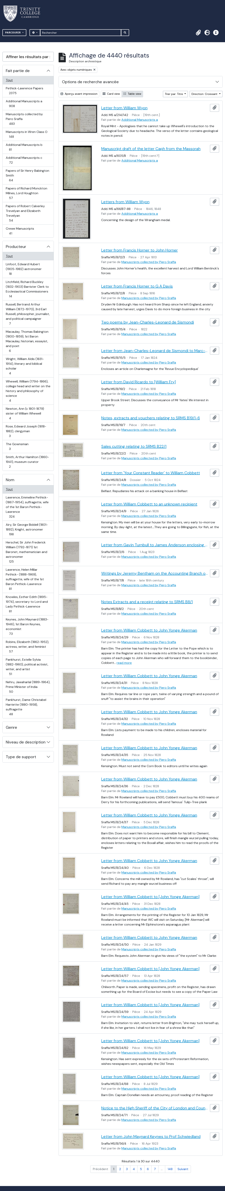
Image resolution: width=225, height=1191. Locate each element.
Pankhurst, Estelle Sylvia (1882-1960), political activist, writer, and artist (27, 666)
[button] (198, 32)
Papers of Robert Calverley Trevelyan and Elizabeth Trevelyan (25, 213)
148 (170, 1169)
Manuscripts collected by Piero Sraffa (24, 119)
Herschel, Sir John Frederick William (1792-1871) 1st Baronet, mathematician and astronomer (26, 552)
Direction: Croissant (205, 94)
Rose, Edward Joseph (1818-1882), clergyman (26, 431)
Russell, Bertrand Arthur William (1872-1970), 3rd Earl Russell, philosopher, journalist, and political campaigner (28, 314)
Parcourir (13, 32)
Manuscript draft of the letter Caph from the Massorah (150, 148)
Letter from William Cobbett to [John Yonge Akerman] (150, 896)
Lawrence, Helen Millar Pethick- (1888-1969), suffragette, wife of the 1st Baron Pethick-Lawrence (25, 579)
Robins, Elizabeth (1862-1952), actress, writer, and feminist (27, 646)
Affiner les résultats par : (28, 56)
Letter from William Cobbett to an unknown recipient (149, 504)
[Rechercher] (80, 32)
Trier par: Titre (174, 94)
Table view (132, 94)
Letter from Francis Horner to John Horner (139, 250)
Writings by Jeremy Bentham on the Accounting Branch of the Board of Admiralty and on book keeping (154, 573)
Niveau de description (25, 742)
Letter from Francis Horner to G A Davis (137, 286)
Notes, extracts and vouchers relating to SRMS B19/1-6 (150, 418)
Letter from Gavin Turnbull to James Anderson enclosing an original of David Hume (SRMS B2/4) (154, 544)
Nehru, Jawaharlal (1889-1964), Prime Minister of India (28, 687)
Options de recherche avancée (90, 81)
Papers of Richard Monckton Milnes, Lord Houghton (26, 193)
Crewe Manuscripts (20, 231)
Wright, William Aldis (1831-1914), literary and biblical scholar (25, 366)
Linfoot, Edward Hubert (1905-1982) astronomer (24, 269)
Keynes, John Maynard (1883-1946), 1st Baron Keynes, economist (27, 626)
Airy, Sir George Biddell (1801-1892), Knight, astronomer (27, 529)
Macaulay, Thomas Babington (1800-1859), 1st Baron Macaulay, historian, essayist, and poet (27, 341)
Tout (9, 80)
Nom (10, 479)
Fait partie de (18, 70)
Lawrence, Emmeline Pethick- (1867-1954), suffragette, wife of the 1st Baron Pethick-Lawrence (27, 507)
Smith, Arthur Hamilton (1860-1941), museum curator (27, 462)
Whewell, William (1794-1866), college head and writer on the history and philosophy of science (28, 391)
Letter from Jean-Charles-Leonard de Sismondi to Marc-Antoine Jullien (154, 350)
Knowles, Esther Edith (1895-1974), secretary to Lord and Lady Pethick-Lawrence (27, 604)
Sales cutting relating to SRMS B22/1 (133, 446)
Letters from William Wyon (125, 201)
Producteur (16, 246)
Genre (11, 727)
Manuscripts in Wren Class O (26, 134)
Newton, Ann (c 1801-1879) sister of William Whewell (25, 413)
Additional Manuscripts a (24, 103)
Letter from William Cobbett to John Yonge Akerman (149, 630)
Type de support (21, 756)
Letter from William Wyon (124, 107)
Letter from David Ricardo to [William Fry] (138, 381)
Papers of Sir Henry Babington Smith (27, 175)
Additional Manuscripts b (24, 147)
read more (124, 663)
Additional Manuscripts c (24, 160)
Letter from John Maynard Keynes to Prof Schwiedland (150, 1136)
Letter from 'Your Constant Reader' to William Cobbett (150, 472)
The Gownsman (17, 446)
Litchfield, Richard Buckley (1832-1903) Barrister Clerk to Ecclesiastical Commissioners (27, 289)
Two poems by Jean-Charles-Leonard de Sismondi (147, 322)
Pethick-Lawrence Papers (24, 91)
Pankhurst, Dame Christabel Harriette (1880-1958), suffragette (26, 707)
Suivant (183, 1169)
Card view (111, 94)
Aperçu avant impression (78, 94)
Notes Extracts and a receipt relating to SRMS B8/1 (147, 601)
